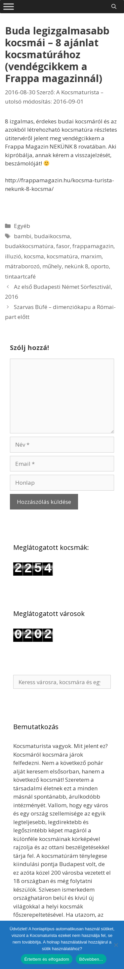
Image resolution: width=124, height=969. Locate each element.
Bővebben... (91, 959)
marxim (91, 256)
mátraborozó (22, 266)
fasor (63, 246)
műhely (52, 266)
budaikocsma (52, 236)
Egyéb (22, 226)
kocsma (34, 256)
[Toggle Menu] (8, 6)
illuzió (13, 256)
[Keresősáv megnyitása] (113, 6)
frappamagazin (92, 246)
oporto (100, 266)
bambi (22, 236)
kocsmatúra (62, 256)
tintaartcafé (20, 276)
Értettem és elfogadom (46, 959)
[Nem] (115, 945)
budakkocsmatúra (29, 246)
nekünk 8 (76, 266)
